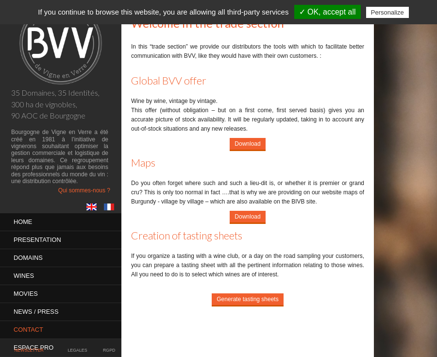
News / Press (36, 311)
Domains (28, 257)
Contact (28, 329)
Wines (24, 275)
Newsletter (29, 350)
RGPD (109, 350)
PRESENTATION (37, 239)
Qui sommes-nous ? (84, 190)
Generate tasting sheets (247, 299)
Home (23, 221)
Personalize (387, 12)
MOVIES (26, 293)
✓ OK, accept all (327, 12)
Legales (77, 350)
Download (247, 143)
